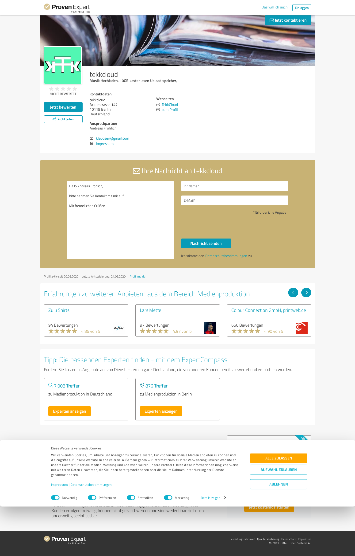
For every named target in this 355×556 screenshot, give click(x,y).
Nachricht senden (206, 243)
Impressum (59, 534)
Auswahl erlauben (279, 519)
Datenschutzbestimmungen (91, 534)
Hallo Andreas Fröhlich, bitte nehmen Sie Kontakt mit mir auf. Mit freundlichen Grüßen (120, 220)
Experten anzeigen (69, 411)
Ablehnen (278, 533)
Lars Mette (150, 310)
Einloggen (302, 7)
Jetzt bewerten (63, 107)
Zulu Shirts (58, 310)
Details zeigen (210, 547)
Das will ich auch (275, 7)
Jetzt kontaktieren (288, 20)
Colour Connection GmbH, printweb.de (268, 310)
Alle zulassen (278, 507)
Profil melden (138, 276)
